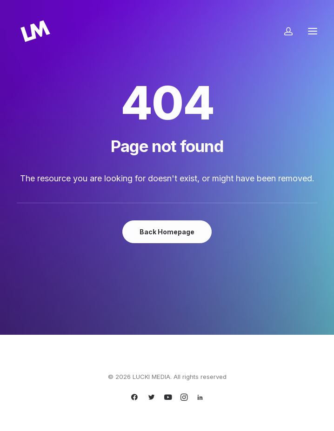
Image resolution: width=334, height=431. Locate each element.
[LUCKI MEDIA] (35, 31)
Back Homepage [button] (167, 232)
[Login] (284, 31)
